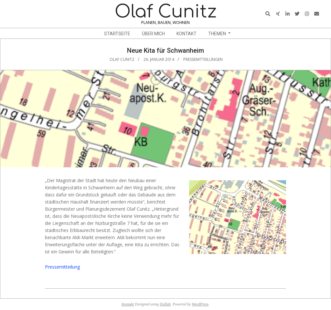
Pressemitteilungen (203, 59)
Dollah (165, 304)
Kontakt (128, 304)
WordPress (200, 304)
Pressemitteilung (62, 267)
